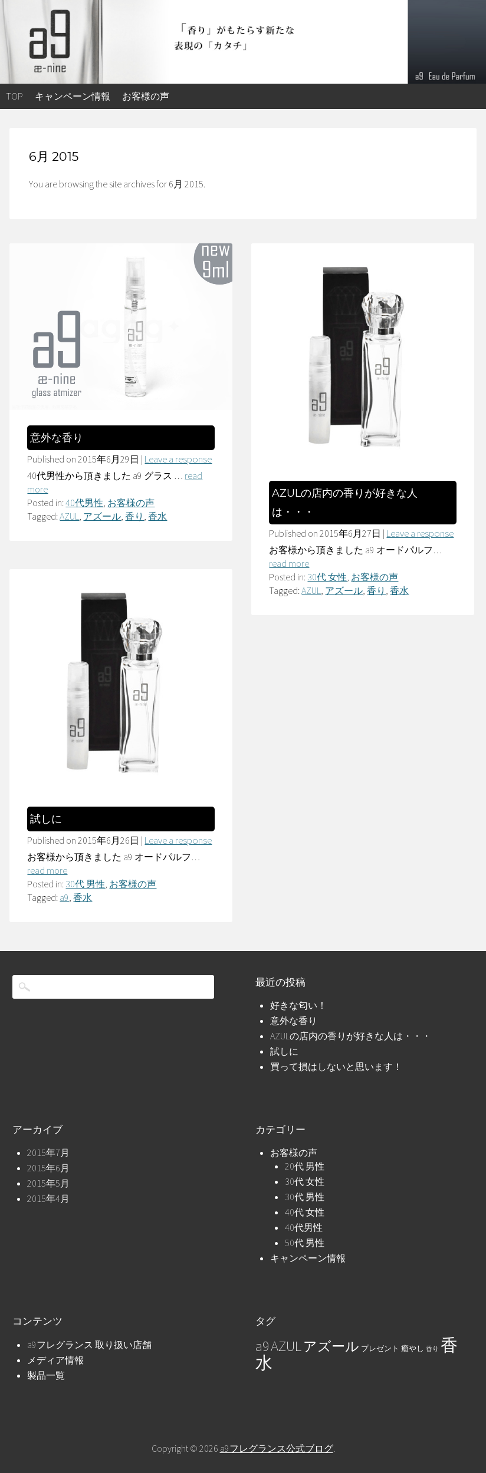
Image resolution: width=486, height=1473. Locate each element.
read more (289, 563)
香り (134, 516)
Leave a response (178, 459)
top (14, 96)
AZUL (69, 516)
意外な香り (56, 437)
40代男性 (84, 502)
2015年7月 (48, 1152)
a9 (64, 897)
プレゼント (380, 1348)
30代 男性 (85, 884)
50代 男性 (304, 1243)
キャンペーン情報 (72, 96)
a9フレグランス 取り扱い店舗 (89, 1344)
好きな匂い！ (298, 1005)
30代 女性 (327, 577)
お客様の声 (145, 96)
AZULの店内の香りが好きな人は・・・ (350, 1036)
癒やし (412, 1348)
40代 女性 (304, 1212)
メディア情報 (55, 1360)
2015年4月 (48, 1198)
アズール (102, 516)
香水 (157, 516)
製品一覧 (46, 1375)
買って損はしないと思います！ (336, 1066)
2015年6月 (48, 1168)
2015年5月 (48, 1183)
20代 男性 (304, 1166)
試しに (46, 819)
